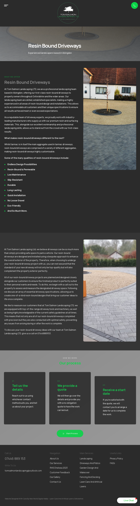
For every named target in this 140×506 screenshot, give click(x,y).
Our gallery (55, 477)
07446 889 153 (15, 458)
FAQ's (112, 463)
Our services (56, 463)
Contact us (55, 481)
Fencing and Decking (90, 477)
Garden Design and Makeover (89, 470)
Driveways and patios (90, 463)
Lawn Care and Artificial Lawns (91, 484)
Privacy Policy (116, 458)
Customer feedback (60, 472)
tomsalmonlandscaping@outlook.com (23, 470)
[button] (127, 500)
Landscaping (86, 458)
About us (54, 458)
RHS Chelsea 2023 (59, 467)
